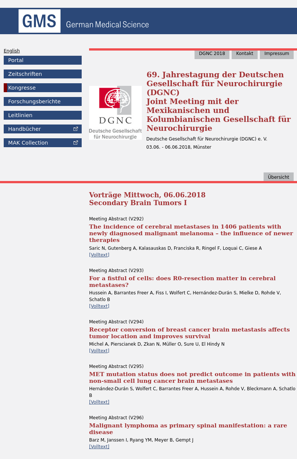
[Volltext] (99, 255)
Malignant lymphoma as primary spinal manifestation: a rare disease (188, 429)
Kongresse (22, 88)
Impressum (276, 53)
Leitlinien (20, 115)
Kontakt (244, 53)
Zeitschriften (25, 74)
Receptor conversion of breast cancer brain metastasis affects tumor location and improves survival (189, 333)
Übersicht (278, 177)
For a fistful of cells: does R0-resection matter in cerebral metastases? (182, 281)
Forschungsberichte (34, 101)
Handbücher (24, 129)
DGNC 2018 (212, 53)
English (12, 51)
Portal (15, 60)
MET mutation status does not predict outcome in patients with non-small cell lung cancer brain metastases (192, 377)
